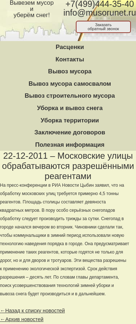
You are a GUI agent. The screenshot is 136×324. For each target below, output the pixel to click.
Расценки (69, 47)
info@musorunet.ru (99, 12)
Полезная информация (69, 144)
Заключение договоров (69, 132)
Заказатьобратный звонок (103, 27)
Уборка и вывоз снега (70, 108)
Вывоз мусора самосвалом (70, 83)
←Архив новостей (22, 319)
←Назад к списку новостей (32, 310)
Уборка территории (70, 120)
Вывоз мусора (70, 71)
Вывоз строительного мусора (70, 95)
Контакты (69, 59)
